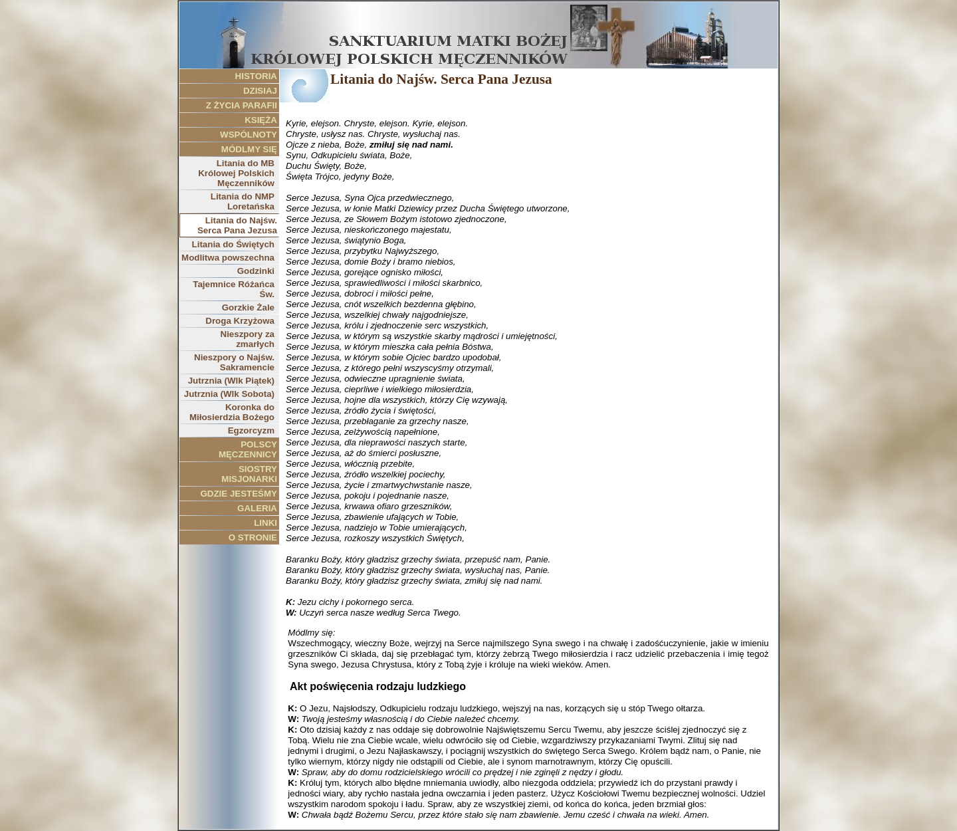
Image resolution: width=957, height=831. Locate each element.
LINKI (265, 523)
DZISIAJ (260, 91)
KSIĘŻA (261, 120)
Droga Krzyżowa (239, 321)
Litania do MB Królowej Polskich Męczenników (236, 173)
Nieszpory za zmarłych (247, 339)
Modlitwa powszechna (227, 258)
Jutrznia (231, 381)
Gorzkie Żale (248, 307)
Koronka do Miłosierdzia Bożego (231, 412)
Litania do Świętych (233, 244)
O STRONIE (253, 537)
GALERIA (257, 508)
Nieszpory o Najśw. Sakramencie (234, 362)
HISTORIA (256, 76)
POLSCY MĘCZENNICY (248, 449)
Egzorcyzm (251, 430)
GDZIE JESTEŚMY (238, 494)
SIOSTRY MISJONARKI (249, 474)
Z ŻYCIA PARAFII (241, 105)
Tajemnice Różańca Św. (233, 289)
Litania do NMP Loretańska (242, 201)
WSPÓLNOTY (248, 135)
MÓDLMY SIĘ (249, 149)
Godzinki (255, 271)
